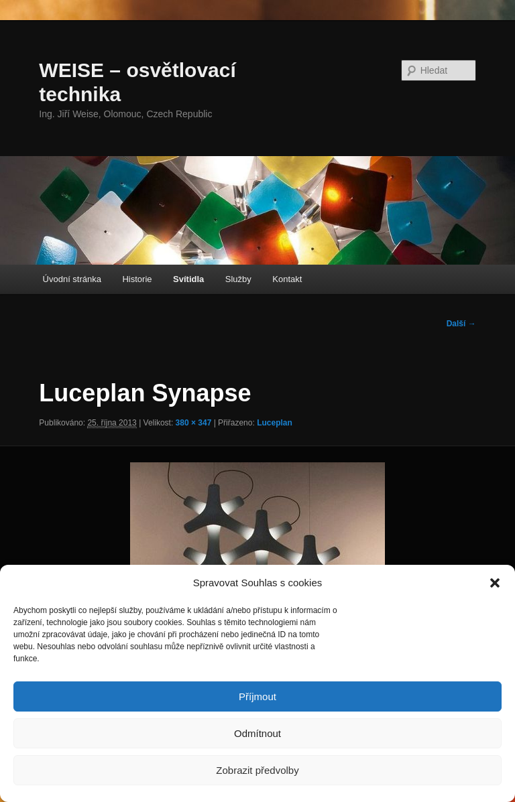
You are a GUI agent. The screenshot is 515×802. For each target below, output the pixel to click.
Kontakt (287, 279)
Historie (137, 279)
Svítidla (188, 279)
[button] (495, 583)
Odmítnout (257, 733)
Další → (461, 323)
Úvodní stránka (72, 279)
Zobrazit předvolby (257, 770)
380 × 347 (194, 422)
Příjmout (257, 696)
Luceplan (274, 422)
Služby (238, 279)
